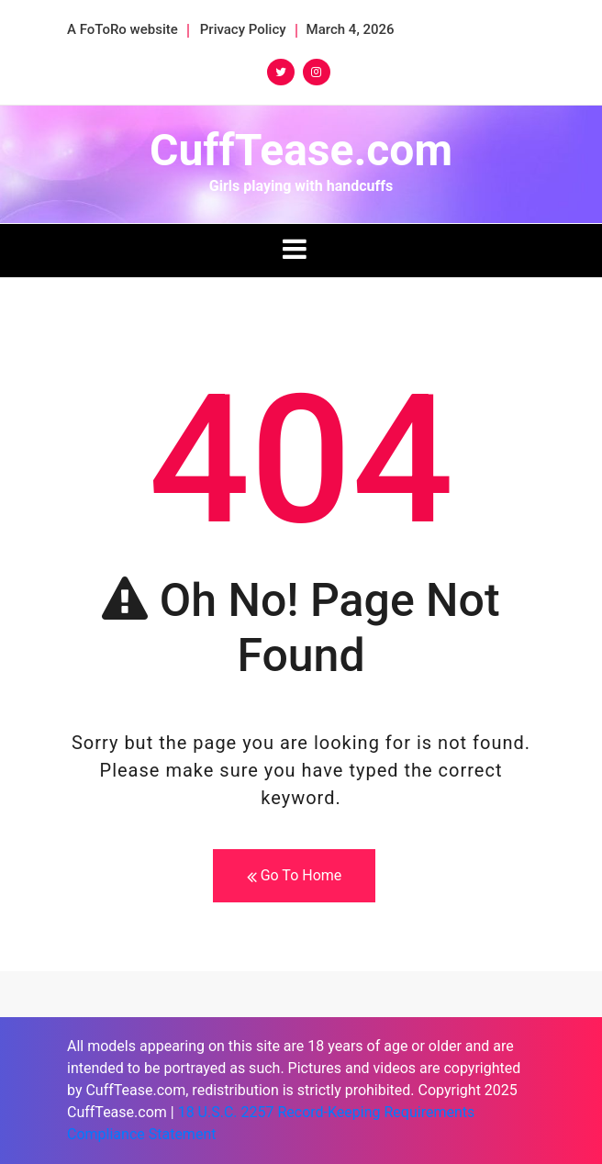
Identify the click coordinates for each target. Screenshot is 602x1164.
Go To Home (294, 876)
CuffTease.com (301, 150)
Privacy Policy (243, 29)
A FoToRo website (122, 29)
